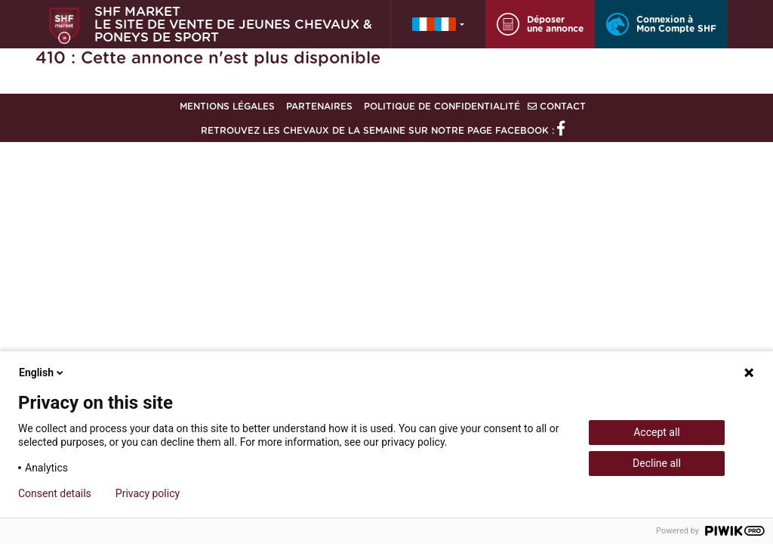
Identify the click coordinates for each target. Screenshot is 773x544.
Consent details (54, 493)
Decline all (657, 463)
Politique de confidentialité (442, 106)
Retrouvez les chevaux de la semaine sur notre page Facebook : (383, 130)
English (42, 372)
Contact (557, 106)
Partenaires (319, 106)
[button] (438, 24)
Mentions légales (227, 106)
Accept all (656, 432)
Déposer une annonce (540, 24)
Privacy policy (147, 493)
